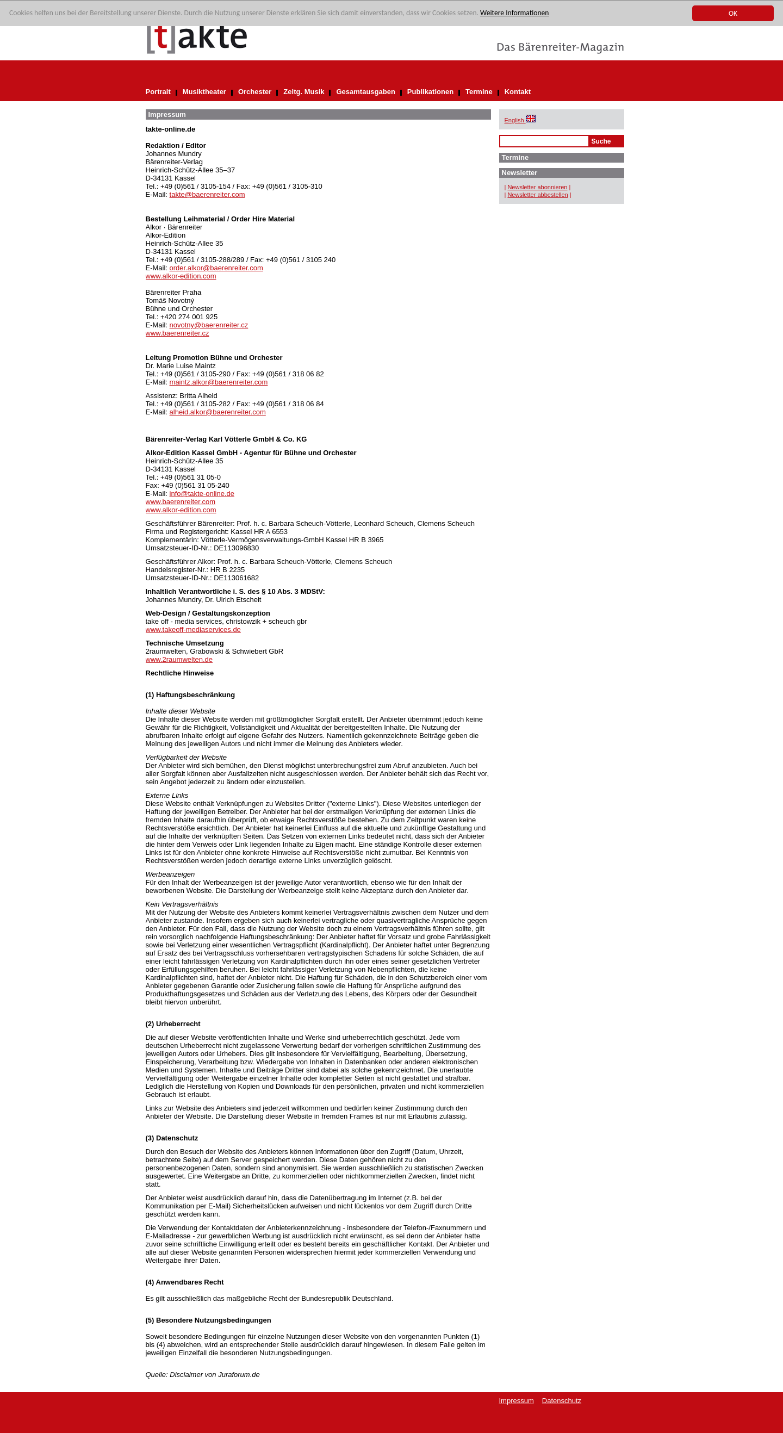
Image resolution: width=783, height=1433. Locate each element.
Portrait (158, 92)
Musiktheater (204, 92)
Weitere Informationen (514, 13)
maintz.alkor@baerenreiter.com (219, 382)
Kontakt (518, 92)
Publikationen (430, 92)
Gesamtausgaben (365, 92)
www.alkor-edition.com (181, 276)
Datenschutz (561, 1401)
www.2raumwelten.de (179, 659)
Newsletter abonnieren (537, 187)
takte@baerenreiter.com (207, 194)
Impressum (516, 1401)
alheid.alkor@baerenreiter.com (218, 412)
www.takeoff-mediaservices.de (193, 629)
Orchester (254, 92)
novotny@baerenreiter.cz (209, 325)
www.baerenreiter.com (181, 502)
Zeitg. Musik (303, 92)
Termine (479, 92)
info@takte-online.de (202, 493)
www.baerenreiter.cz (177, 333)
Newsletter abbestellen (537, 194)
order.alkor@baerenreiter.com (216, 268)
